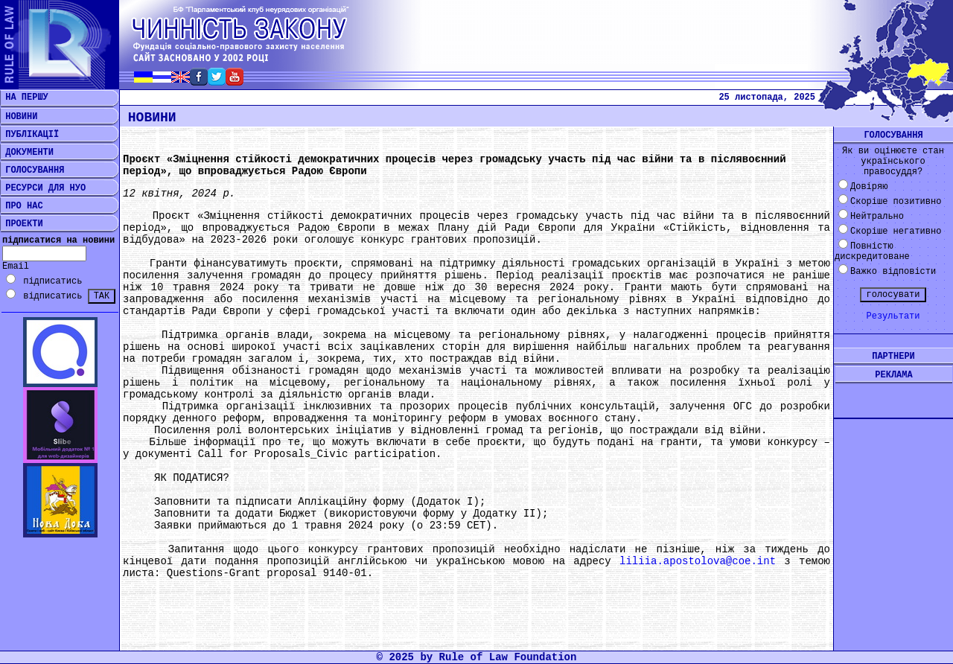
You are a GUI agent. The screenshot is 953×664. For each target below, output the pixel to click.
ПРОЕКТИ (21, 224)
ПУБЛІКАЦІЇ (29, 135)
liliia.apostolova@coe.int (697, 561)
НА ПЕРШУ (24, 97)
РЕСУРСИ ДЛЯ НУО (43, 188)
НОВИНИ (18, 117)
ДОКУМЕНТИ (27, 152)
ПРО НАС (21, 206)
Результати (892, 316)
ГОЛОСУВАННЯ (32, 170)
